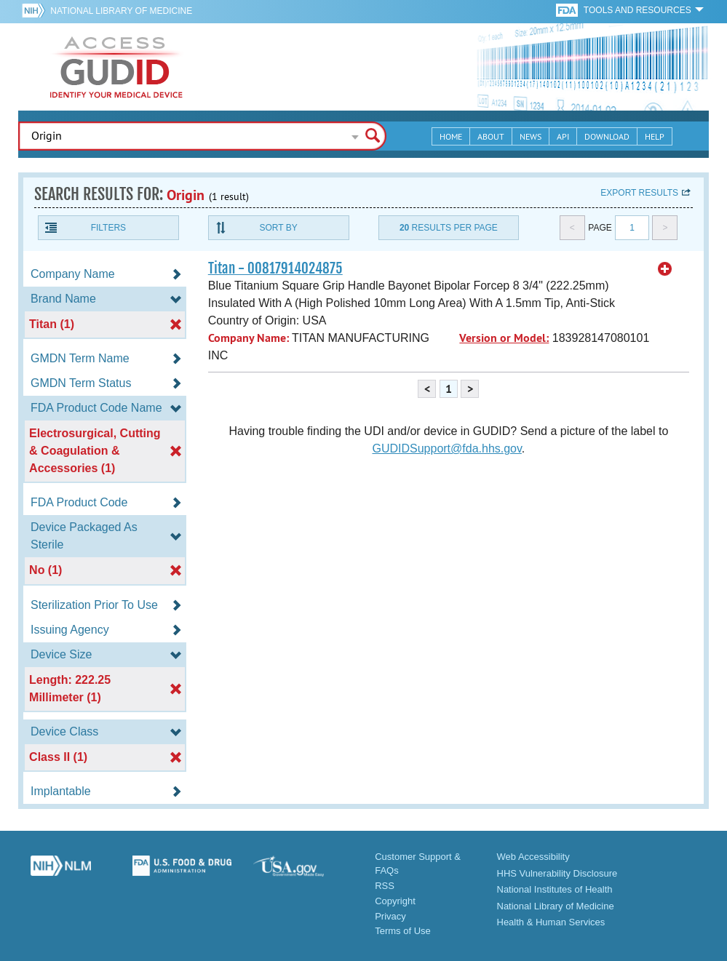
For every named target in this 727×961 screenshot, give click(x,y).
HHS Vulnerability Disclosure (557, 873)
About (490, 136)
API (563, 136)
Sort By (279, 228)
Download (606, 136)
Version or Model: (504, 338)
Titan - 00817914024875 (275, 268)
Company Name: (248, 338)
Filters (108, 228)
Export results (639, 193)
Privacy (390, 916)
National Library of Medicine (121, 11)
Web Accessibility (533, 856)
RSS (384, 885)
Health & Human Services (551, 922)
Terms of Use (403, 930)
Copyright (395, 901)
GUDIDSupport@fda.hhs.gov (446, 448)
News (530, 136)
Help (654, 136)
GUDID (116, 67)
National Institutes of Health (555, 889)
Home (451, 136)
